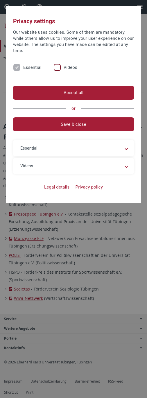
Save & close (73, 124)
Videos (70, 67)
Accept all (73, 92)
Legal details (56, 187)
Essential (32, 67)
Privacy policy (89, 187)
